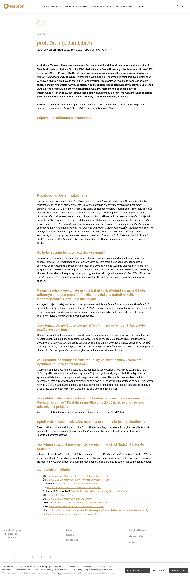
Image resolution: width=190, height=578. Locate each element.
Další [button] (141, 6)
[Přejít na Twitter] (33, 561)
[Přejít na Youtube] (24, 561)
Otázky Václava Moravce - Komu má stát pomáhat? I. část (77, 481)
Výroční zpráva (136, 540)
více (60, 573)
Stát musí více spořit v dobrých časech (76, 488)
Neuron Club (72, 544)
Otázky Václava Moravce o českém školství (69, 503)
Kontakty (133, 546)
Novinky (70, 539)
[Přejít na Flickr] (42, 561)
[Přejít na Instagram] (15, 561)
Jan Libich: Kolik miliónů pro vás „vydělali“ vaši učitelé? (100, 496)
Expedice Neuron (137, 534)
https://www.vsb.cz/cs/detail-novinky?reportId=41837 (76, 511)
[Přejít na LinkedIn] (51, 561)
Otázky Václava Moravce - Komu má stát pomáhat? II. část (78, 484)
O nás (69, 534)
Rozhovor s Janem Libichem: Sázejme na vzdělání (80, 507)
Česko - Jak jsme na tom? (60, 500)
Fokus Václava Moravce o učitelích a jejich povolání (74, 492)
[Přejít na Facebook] (6, 561)
